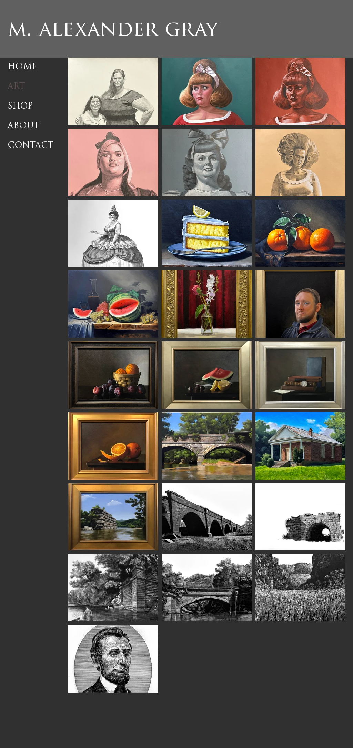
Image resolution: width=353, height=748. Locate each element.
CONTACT (30, 146)
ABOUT (23, 126)
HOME (22, 67)
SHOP (20, 106)
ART (16, 87)
